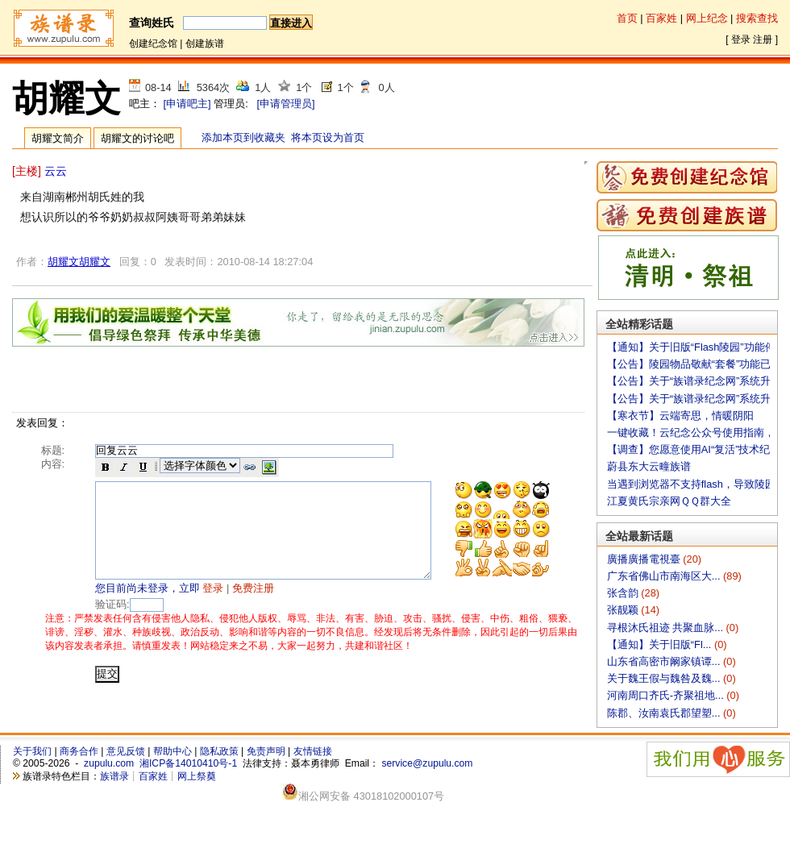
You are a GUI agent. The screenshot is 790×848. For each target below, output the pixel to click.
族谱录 (114, 776)
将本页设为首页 (327, 137)
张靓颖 (624, 610)
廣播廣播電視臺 (645, 559)
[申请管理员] (285, 104)
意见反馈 (125, 751)
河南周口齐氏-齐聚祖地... (666, 695)
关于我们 (32, 751)
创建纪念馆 (153, 43)
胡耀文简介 (57, 138)
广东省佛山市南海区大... (665, 576)
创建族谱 (204, 43)
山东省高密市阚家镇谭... (665, 661)
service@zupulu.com (426, 763)
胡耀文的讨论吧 (137, 138)
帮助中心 (172, 751)
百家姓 (661, 18)
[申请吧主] (187, 104)
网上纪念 (707, 18)
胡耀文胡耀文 (79, 262)
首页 (627, 18)
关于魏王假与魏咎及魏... (665, 678)
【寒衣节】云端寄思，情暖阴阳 (680, 415)
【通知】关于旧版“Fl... (660, 644)
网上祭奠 (196, 776)
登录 (740, 39)
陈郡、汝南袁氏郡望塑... (665, 713)
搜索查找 (757, 18)
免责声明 (266, 751)
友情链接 (312, 751)
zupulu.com (109, 763)
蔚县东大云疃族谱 (649, 466)
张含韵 (624, 593)
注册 (762, 39)
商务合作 (79, 751)
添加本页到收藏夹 (243, 137)
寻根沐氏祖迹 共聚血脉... (666, 627)
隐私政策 (219, 751)
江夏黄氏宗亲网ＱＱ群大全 (669, 501)
